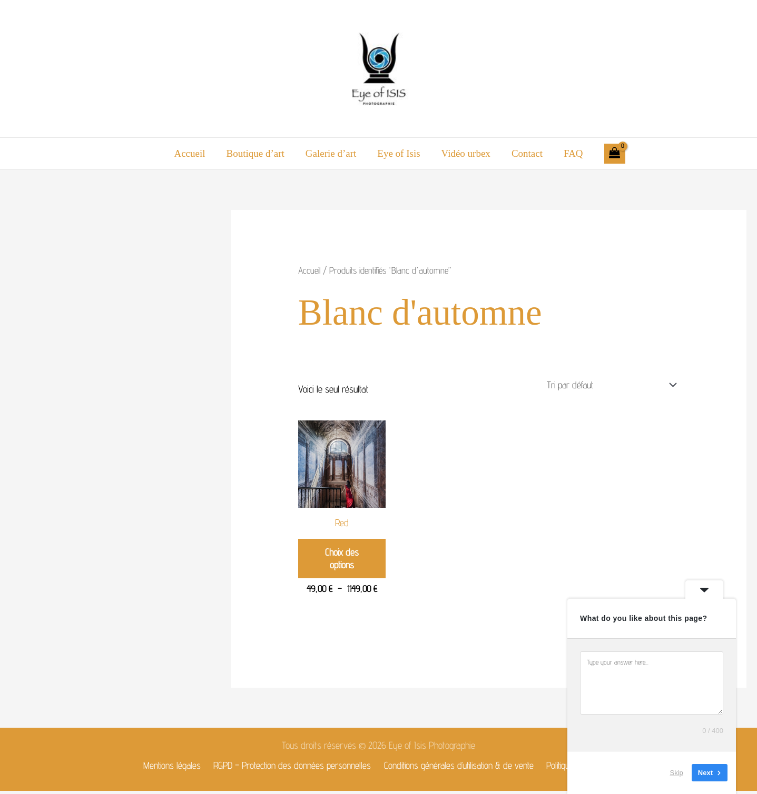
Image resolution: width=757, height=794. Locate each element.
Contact (524, 153)
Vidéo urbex (464, 153)
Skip (676, 773)
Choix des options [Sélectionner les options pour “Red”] (342, 560)
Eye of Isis (398, 153)
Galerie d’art (332, 153)
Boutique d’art (257, 153)
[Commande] (608, 385)
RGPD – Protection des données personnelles (290, 767)
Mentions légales (170, 767)
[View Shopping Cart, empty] (611, 154)
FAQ (570, 153)
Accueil (192, 153)
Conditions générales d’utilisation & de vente (458, 767)
